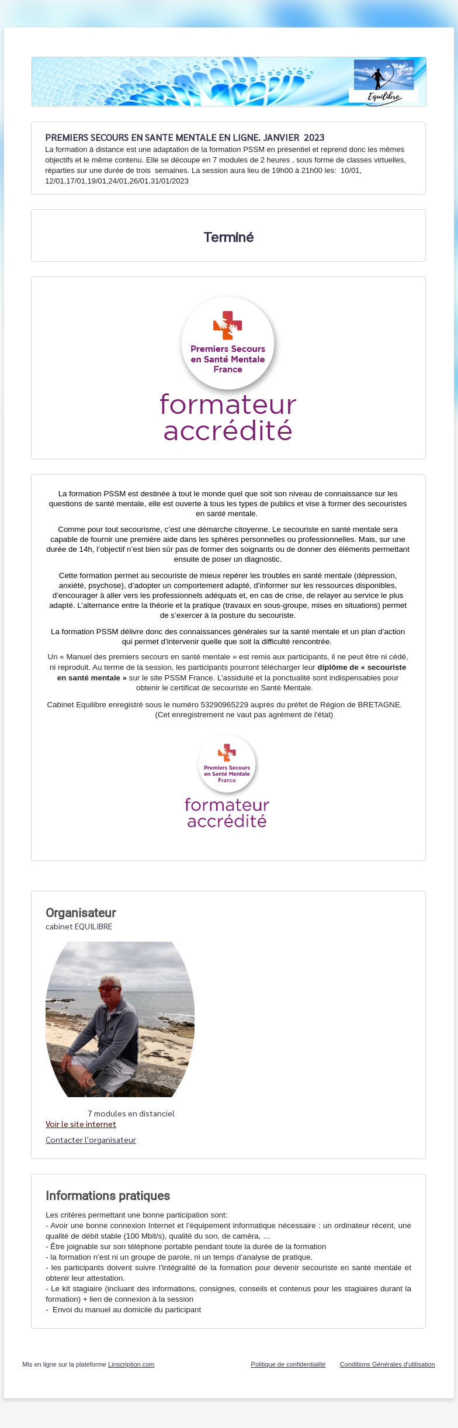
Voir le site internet (81, 1123)
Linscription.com (131, 1364)
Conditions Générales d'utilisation (387, 1364)
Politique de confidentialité (288, 1364)
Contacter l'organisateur (91, 1139)
